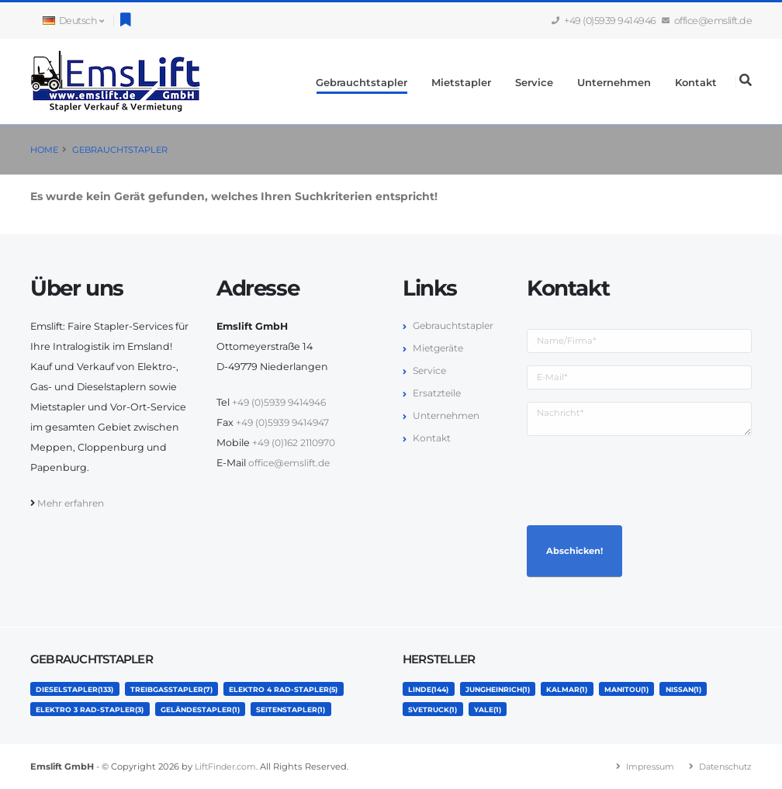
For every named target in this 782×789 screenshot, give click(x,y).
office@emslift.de (708, 20)
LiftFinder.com (227, 766)
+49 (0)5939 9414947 (285, 422)
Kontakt (696, 82)
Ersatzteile (437, 393)
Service (534, 82)
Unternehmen (614, 82)
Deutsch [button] (73, 20)
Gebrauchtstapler (361, 82)
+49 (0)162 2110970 (296, 442)
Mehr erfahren (73, 503)
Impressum (643, 766)
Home (44, 149)
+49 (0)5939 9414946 (604, 20)
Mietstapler (461, 82)
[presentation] (645, 478)
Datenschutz (723, 766)
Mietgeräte (439, 348)
